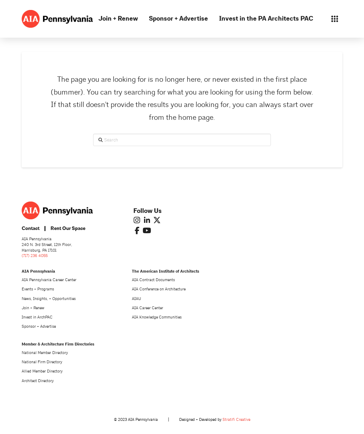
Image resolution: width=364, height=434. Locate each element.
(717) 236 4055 (35, 255)
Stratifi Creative (236, 419)
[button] (334, 18)
